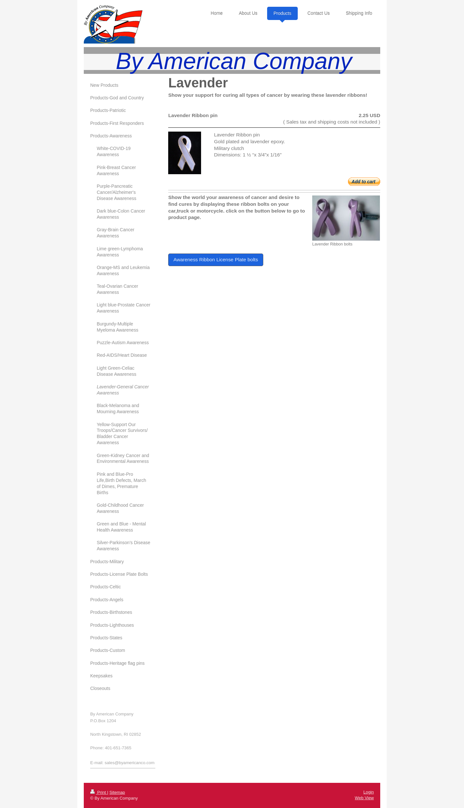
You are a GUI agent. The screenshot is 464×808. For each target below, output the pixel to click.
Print (98, 792)
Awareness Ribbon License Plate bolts (215, 259)
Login (368, 792)
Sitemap (117, 792)
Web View (364, 797)
